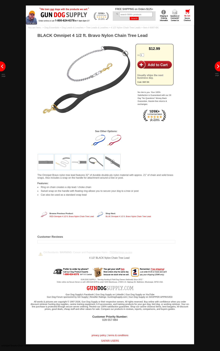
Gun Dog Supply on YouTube (140, 294)
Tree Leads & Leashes (97, 27)
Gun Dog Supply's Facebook (80, 294)
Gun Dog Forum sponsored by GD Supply (67, 297)
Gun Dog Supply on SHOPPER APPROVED (150, 297)
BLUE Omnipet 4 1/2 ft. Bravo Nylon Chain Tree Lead (128, 216)
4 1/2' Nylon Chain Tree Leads (126, 27)
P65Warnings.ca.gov (121, 252)
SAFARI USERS (110, 341)
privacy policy (99, 335)
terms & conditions (118, 335)
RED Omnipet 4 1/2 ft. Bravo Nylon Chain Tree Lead (72, 216)
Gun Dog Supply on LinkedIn (110, 294)
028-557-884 (110, 319)
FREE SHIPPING (124, 9)
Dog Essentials (51, 27)
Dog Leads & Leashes (73, 27)
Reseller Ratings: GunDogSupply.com (108, 297)
